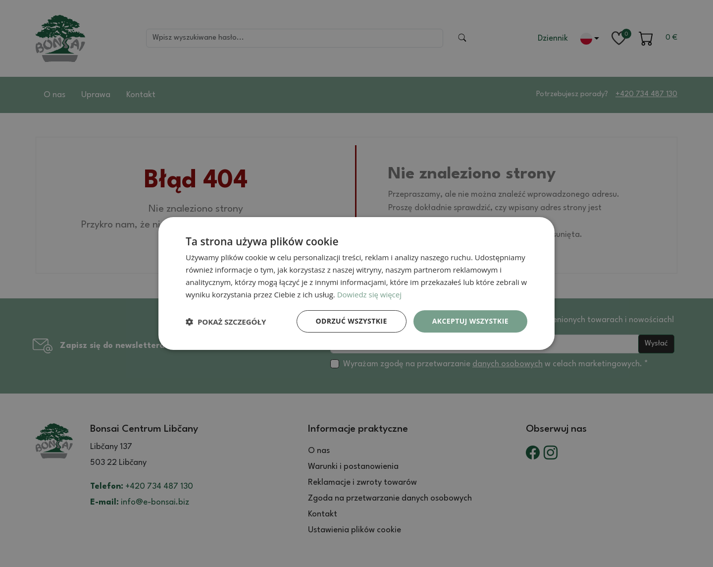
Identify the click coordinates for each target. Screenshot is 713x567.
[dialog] (356, 283)
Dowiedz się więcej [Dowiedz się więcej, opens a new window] (369, 294)
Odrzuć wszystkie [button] (351, 321)
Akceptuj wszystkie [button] (470, 321)
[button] (226, 321)
